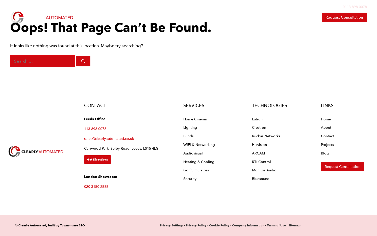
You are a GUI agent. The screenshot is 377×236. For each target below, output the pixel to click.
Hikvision (259, 144)
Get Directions (97, 159)
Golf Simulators (196, 170)
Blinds (188, 136)
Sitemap (294, 225)
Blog (325, 153)
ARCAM (258, 153)
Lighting (190, 127)
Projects (327, 144)
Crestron (259, 127)
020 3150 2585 (96, 186)
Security (189, 178)
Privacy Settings (171, 225)
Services (191, 17)
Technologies (234, 17)
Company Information (248, 225)
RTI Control (261, 162)
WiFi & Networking (199, 144)
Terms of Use (276, 225)
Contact (302, 17)
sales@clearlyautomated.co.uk (109, 138)
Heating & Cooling (198, 162)
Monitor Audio (264, 170)
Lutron (257, 119)
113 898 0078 (95, 129)
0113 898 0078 (355, 7)
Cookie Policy (219, 225)
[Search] (83, 61)
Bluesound (260, 178)
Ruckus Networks (266, 136)
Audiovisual (193, 153)
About (274, 17)
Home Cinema (195, 119)
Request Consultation (344, 17)
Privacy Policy (196, 225)
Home (159, 17)
